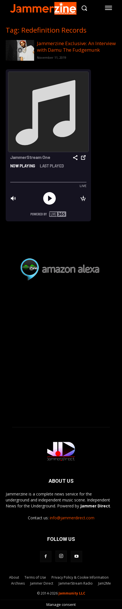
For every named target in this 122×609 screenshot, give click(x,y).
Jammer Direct (41, 583)
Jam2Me (104, 583)
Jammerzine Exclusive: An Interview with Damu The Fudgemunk (76, 46)
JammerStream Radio (76, 583)
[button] (84, 8)
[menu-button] (108, 8)
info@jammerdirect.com (72, 517)
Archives (18, 583)
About (14, 577)
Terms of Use (35, 577)
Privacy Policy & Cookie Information (80, 577)
